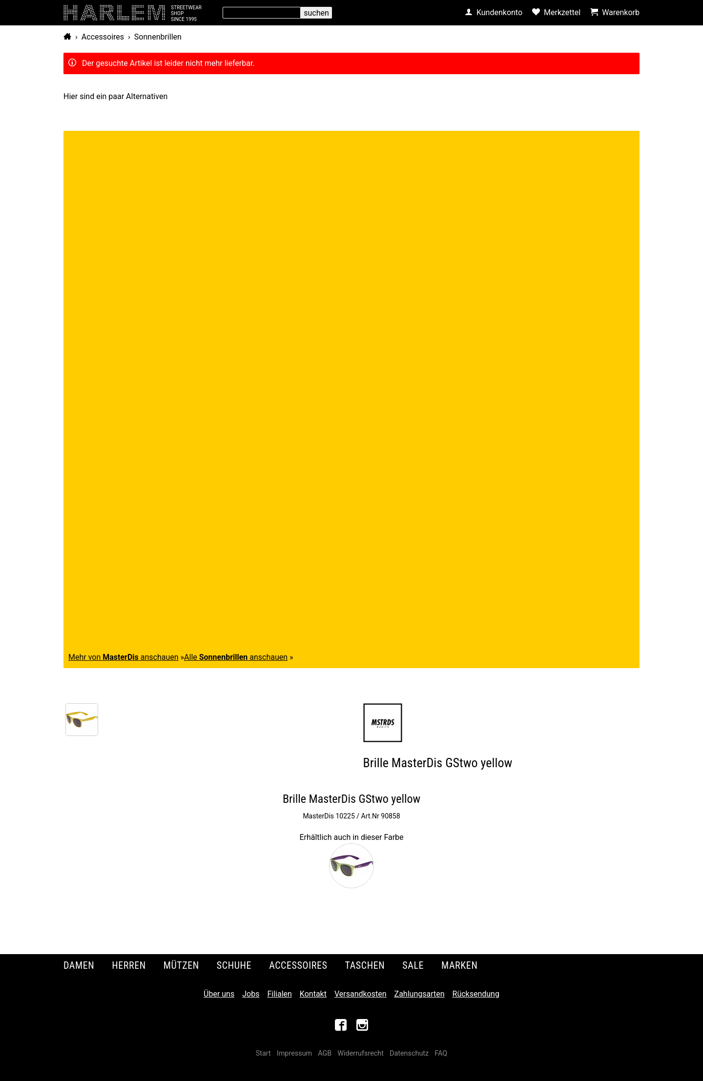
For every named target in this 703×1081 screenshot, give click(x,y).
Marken (459, 965)
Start (263, 1053)
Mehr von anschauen (123, 657)
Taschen (365, 965)
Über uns (219, 994)
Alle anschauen (236, 657)
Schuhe (234, 965)
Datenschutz (409, 1053)
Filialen (279, 994)
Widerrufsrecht (360, 1053)
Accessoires (103, 36)
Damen (78, 965)
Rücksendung (476, 994)
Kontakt (313, 994)
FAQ (440, 1053)
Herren (129, 965)
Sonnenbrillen (158, 36)
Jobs (250, 994)
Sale (413, 965)
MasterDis (318, 816)
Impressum (294, 1053)
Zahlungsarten (419, 994)
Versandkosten (360, 994)
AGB (324, 1053)
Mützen (181, 965)
